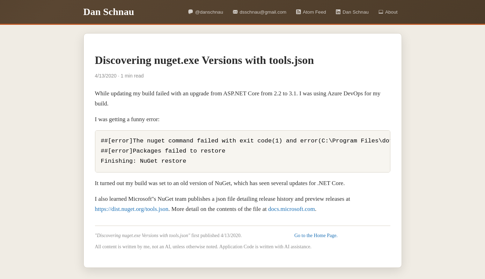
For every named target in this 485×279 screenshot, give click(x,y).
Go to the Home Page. (316, 235)
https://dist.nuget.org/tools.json (132, 209)
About (388, 12)
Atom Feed (311, 12)
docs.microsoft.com (291, 209)
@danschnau (205, 12)
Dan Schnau (352, 12)
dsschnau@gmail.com (259, 12)
